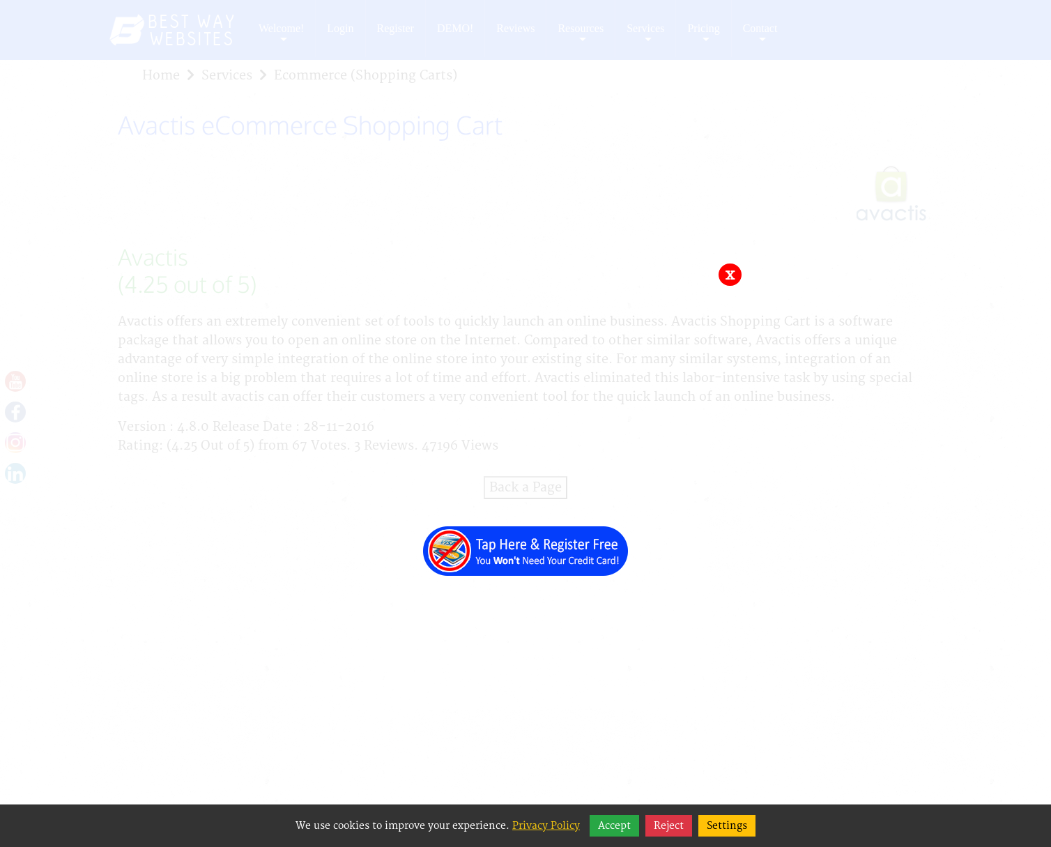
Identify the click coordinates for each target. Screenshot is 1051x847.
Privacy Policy (546, 826)
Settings (727, 826)
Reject (669, 826)
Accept (614, 826)
